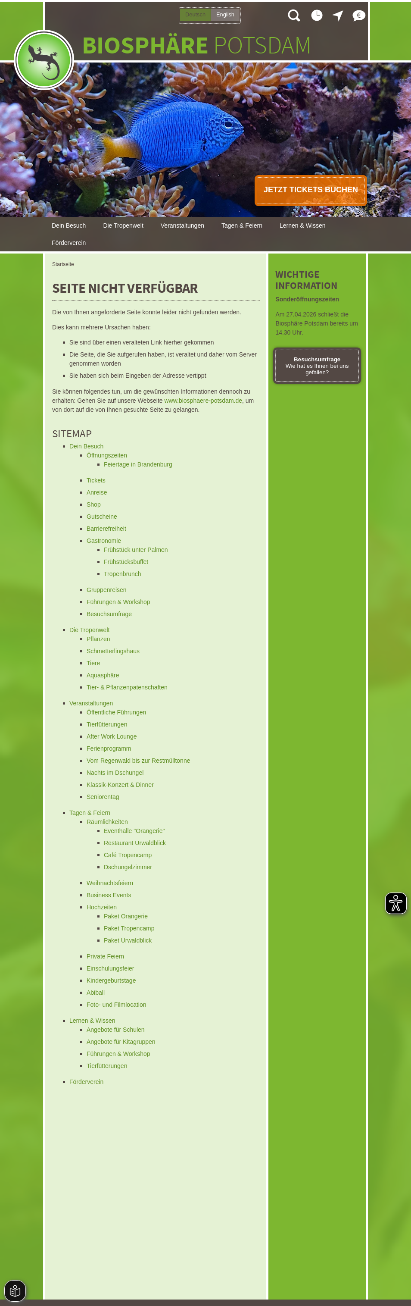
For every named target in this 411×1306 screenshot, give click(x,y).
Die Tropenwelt (123, 225)
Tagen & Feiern (241, 225)
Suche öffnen (293, 15)
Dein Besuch (69, 225)
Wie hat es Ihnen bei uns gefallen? (317, 366)
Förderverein (69, 242)
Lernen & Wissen (303, 225)
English (225, 14)
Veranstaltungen (182, 225)
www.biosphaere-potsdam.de (203, 400)
